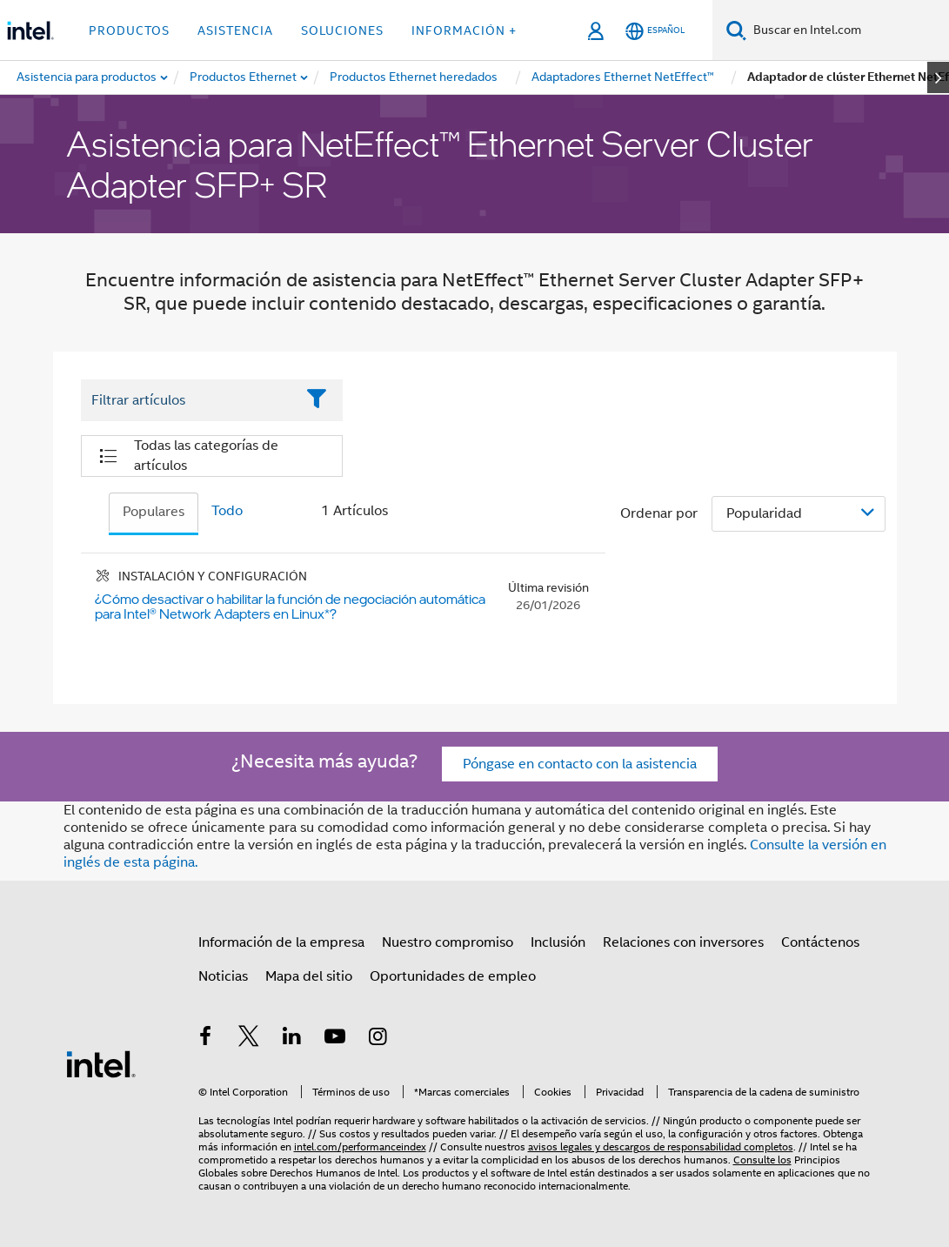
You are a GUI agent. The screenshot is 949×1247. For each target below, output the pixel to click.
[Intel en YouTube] (335, 1039)
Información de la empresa (281, 942)
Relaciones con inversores (683, 942)
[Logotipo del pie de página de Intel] (101, 1063)
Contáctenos (820, 942)
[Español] (655, 31)
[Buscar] (736, 30)
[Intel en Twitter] (249, 1039)
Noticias (223, 976)
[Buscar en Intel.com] (847, 30)
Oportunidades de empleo (453, 976)
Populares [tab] (153, 511)
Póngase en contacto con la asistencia (580, 764)
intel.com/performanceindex (360, 1146)
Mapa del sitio (308, 976)
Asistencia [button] (235, 30)
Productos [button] (129, 30)
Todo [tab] (227, 511)
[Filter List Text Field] (188, 400)
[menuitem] (244, 77)
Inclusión (558, 942)
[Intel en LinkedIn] (292, 1039)
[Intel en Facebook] (206, 1039)
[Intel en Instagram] (378, 1039)
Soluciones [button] (342, 30)
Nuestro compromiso (447, 942)
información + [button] (464, 30)
